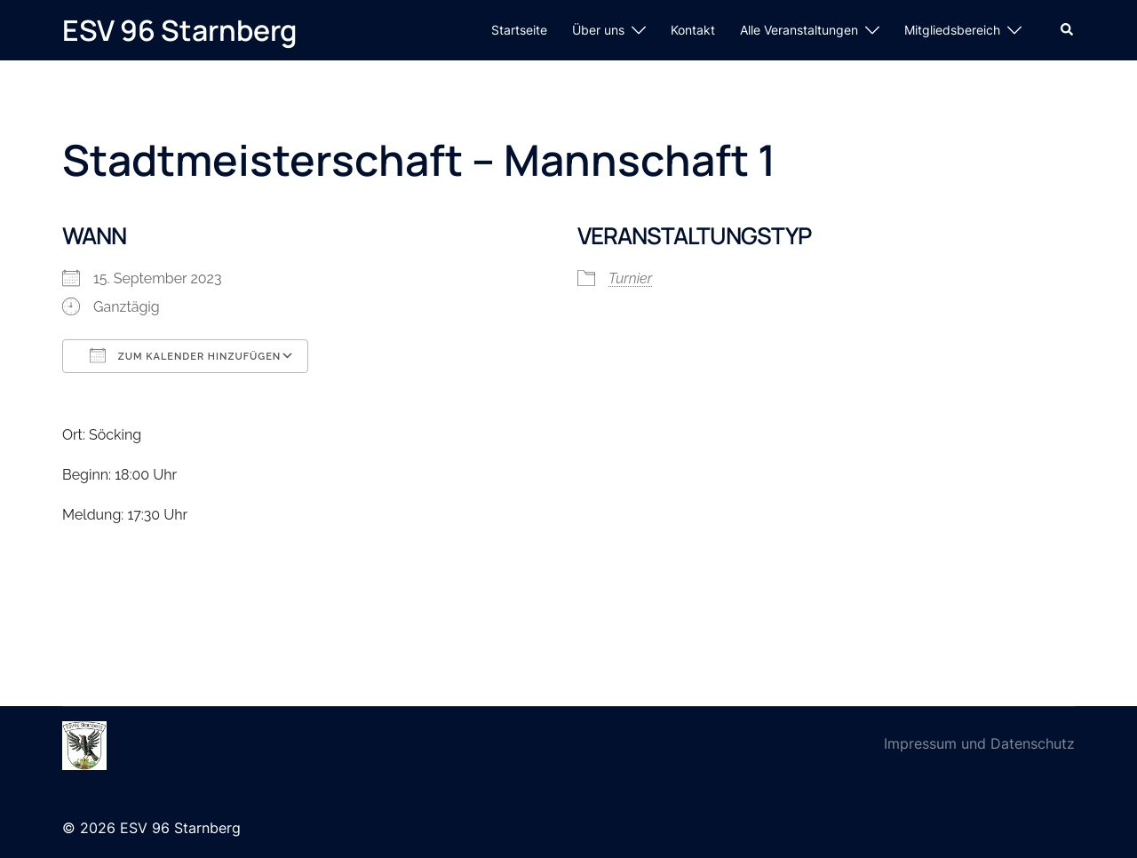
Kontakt (693, 29)
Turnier (630, 278)
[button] (1068, 30)
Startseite (519, 29)
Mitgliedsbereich (952, 29)
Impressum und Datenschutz (979, 743)
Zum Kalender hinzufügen (185, 355)
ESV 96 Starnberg (179, 30)
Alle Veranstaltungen (799, 29)
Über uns (598, 29)
